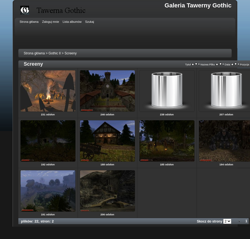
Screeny (70, 53)
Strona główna (34, 53)
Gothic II (55, 53)
